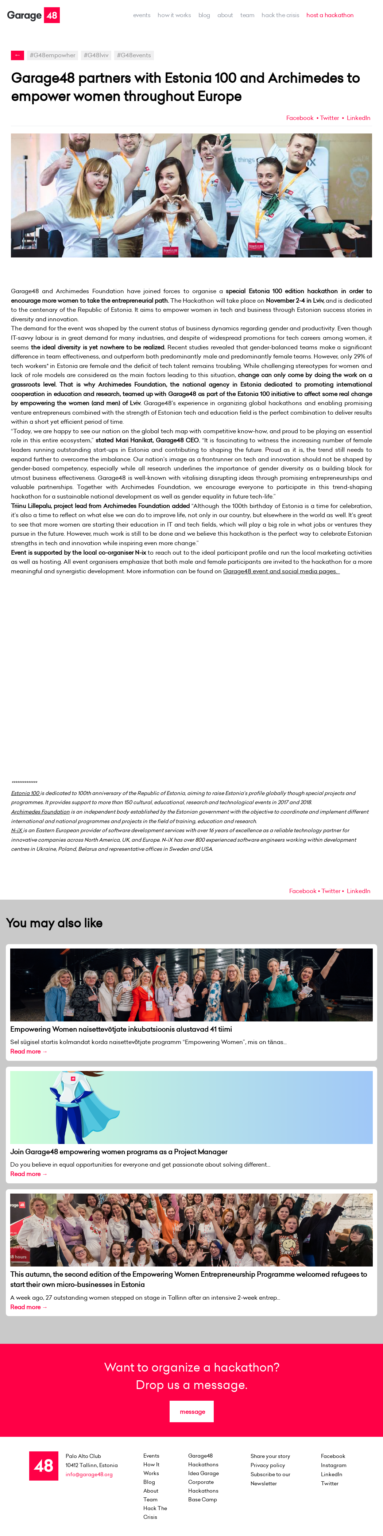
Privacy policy (268, 1465)
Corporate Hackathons (203, 1486)
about (225, 15)
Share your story (270, 1456)
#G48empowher (52, 55)
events (142, 15)
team (247, 15)
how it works (174, 15)
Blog (204, 15)
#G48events (134, 55)
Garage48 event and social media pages (279, 571)
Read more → (29, 1051)
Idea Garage (203, 1473)
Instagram (334, 1465)
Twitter (329, 118)
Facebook (300, 118)
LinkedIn (358, 118)
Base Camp (202, 1499)
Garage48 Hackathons (203, 1460)
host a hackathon (330, 15)
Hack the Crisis (280, 15)
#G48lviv (96, 55)
